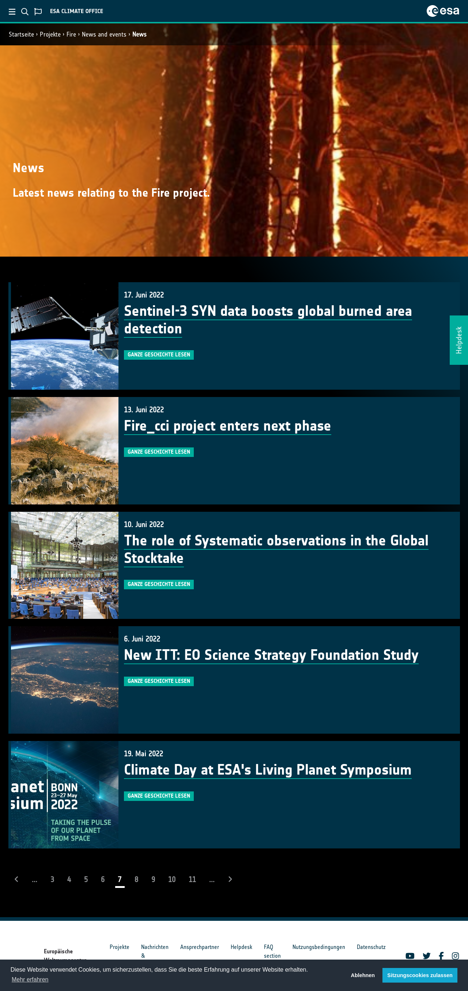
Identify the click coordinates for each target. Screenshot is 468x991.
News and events (104, 34)
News (139, 34)
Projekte (50, 34)
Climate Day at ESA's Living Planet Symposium (268, 770)
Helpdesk (241, 946)
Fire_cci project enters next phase (227, 426)
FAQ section (272, 951)
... (34, 879)
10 (172, 879)
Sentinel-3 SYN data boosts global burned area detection (268, 319)
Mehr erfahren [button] (30, 979)
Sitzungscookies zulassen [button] (419, 975)
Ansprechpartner (199, 946)
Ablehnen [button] (363, 975)
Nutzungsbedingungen (318, 946)
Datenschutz (371, 946)
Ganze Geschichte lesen (159, 354)
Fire (71, 34)
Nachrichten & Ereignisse (155, 955)
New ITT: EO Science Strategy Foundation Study (271, 655)
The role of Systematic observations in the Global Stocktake (276, 549)
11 (192, 879)
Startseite (21, 34)
